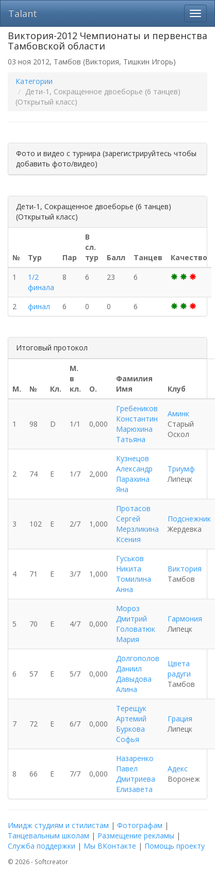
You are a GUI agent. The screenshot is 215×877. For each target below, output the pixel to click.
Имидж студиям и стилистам (58, 825)
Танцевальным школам (48, 835)
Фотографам (139, 825)
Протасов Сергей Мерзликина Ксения (137, 523)
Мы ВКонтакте (110, 846)
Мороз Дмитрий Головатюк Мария (135, 623)
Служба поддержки (41, 846)
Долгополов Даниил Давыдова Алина (137, 673)
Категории (34, 81)
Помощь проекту (174, 846)
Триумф (181, 469)
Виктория (185, 569)
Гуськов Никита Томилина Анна (133, 573)
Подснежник (189, 519)
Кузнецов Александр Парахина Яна (134, 473)
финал (39, 306)
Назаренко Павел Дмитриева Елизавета (135, 773)
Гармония (185, 618)
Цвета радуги (179, 669)
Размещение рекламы (135, 835)
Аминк (178, 413)
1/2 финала (41, 282)
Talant (22, 13)
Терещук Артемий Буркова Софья (131, 723)
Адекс (178, 768)
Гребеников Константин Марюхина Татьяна (137, 423)
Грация (180, 718)
